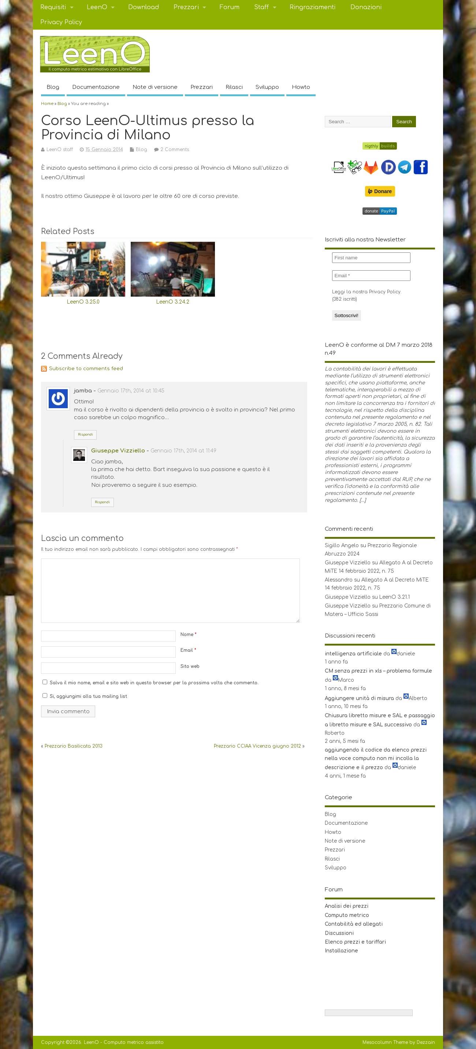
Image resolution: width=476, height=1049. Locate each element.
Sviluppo (267, 87)
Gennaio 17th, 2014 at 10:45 (130, 391)
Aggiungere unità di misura (359, 698)
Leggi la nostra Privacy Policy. (367, 291)
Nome (189, 634)
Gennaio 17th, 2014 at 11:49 (183, 451)
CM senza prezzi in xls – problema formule (378, 671)
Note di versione (155, 87)
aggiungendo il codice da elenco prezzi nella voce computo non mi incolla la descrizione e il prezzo (376, 758)
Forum (229, 7)
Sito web (190, 666)
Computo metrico (347, 915)
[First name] (371, 257)
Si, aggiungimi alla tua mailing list (84, 696)
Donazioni (366, 7)
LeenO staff (60, 149)
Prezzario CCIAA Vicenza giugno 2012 (257, 746)
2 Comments (174, 149)
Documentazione (96, 87)
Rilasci (234, 87)
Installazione (341, 951)
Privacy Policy (61, 22)
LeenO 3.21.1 (394, 597)
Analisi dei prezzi (346, 906)
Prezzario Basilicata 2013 (73, 746)
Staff (261, 7)
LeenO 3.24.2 (172, 302)
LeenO (97, 7)
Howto (301, 87)
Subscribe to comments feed (86, 368)
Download (143, 7)
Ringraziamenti (312, 7)
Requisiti (53, 7)
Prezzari (186, 7)
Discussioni (339, 933)
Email (188, 650)
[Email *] (371, 275)
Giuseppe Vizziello (118, 451)
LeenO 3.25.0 (83, 302)
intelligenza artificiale (353, 654)
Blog (53, 87)
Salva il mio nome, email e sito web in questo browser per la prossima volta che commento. (154, 682)
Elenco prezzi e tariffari (355, 942)
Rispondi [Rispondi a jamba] (85, 434)
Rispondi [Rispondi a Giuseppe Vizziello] (102, 502)
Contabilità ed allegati (354, 924)
